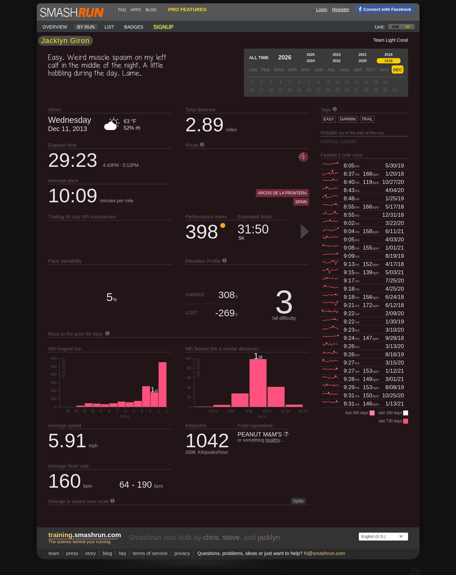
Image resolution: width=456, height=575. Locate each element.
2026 (284, 57)
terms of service (150, 553)
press (72, 553)
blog (151, 10)
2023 (336, 54)
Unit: (380, 27)
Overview (55, 27)
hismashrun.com (324, 553)
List (109, 27)
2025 (311, 54)
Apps (136, 10)
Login (321, 9)
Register (340, 9)
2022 (336, 61)
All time (259, 57)
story (90, 553)
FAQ (122, 10)
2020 (362, 61)
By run (86, 27)
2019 (388, 54)
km (395, 26)
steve (231, 537)
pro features (187, 9)
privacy (182, 553)
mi (407, 26)
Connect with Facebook (383, 9)
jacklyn (269, 537)
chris (210, 537)
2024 (311, 61)
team (54, 553)
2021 (362, 54)
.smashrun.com (85, 535)
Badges (133, 27)
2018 (388, 61)
